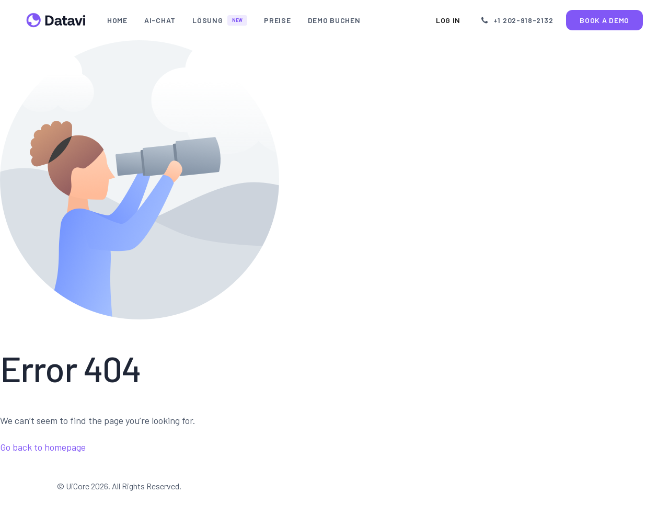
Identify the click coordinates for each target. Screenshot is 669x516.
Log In (452, 20)
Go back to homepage (43, 447)
